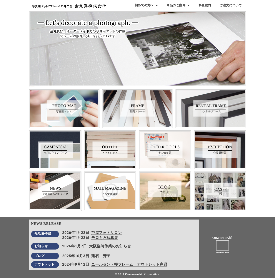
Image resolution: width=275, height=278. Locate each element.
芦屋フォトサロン (106, 232)
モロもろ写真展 (104, 237)
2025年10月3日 (75, 256)
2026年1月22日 (75, 232)
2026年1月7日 (74, 246)
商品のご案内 (178, 5)
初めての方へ (146, 5)
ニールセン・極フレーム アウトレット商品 (129, 264)
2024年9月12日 (75, 264)
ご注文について (231, 5)
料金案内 (204, 5)
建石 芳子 (100, 256)
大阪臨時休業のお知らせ (110, 246)
